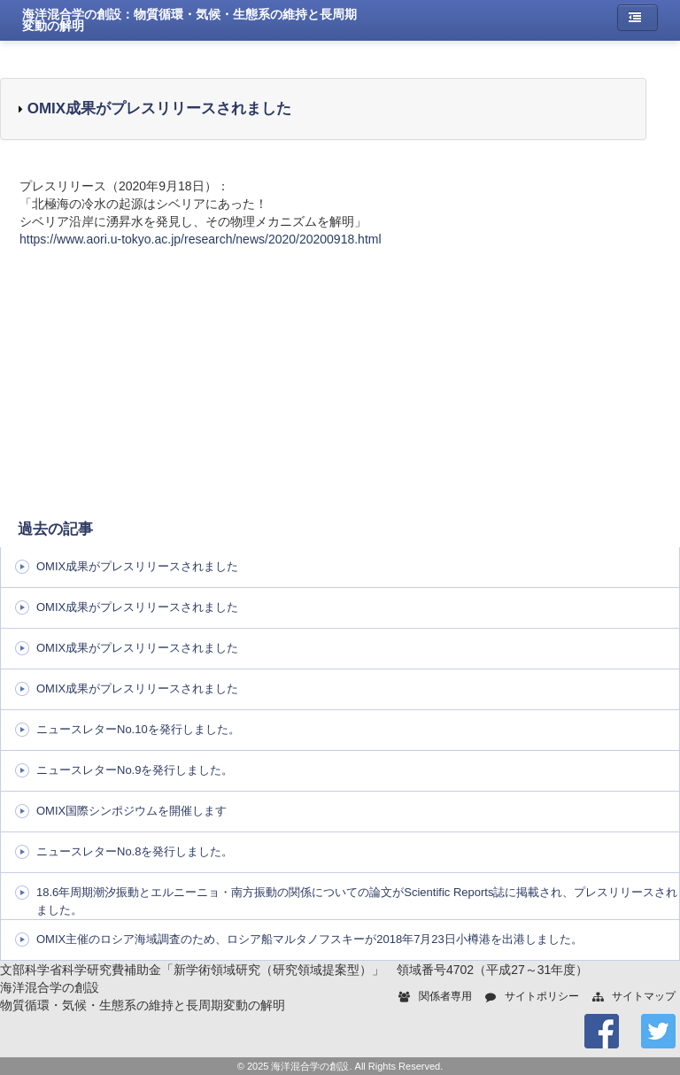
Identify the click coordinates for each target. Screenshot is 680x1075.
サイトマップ (644, 996)
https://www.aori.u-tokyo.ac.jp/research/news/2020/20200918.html (200, 239)
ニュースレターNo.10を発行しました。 (138, 729)
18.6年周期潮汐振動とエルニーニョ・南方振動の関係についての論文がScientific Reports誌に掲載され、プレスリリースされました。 (356, 901)
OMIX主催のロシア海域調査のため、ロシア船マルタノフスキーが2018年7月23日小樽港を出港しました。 (309, 939)
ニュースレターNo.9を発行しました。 (134, 770)
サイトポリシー (542, 996)
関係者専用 (445, 996)
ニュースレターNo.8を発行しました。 (134, 851)
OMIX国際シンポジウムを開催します (131, 810)
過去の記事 (55, 529)
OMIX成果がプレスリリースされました (157, 108)
